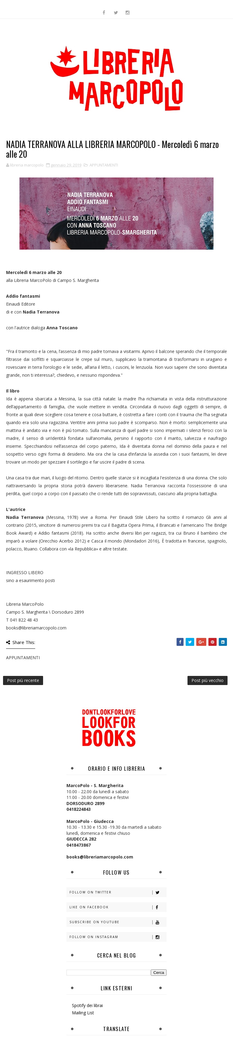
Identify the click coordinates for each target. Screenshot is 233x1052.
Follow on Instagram (117, 937)
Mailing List (83, 1013)
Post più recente (23, 680)
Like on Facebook (117, 907)
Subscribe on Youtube (117, 922)
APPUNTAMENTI (103, 165)
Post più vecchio (207, 680)
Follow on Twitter (117, 892)
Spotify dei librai (87, 1005)
